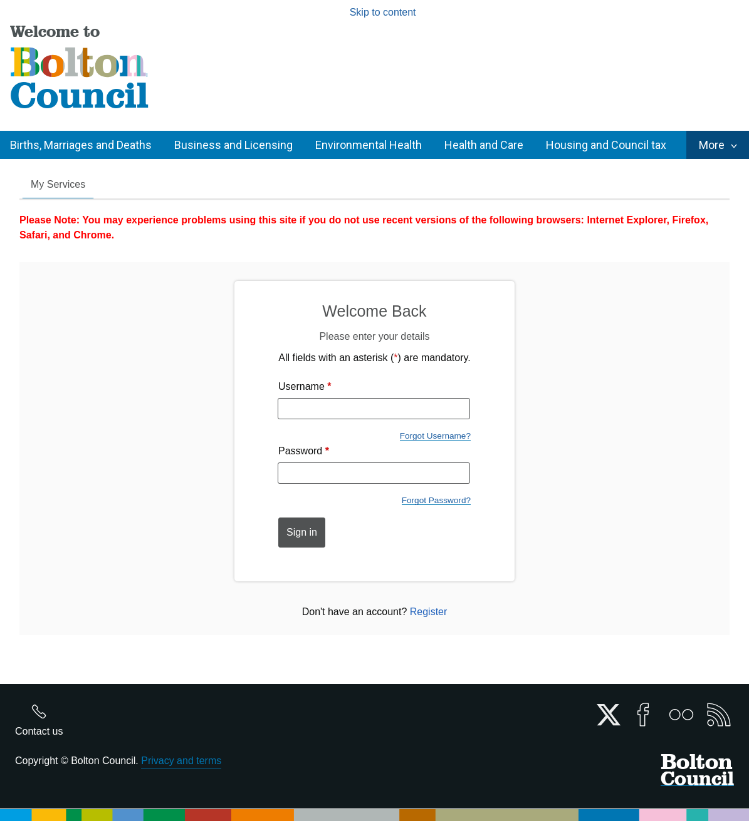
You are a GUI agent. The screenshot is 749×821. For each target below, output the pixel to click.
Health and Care (483, 144)
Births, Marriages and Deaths (81, 144)
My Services (58, 184)
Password (303, 451)
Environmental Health (368, 144)
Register (429, 611)
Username (305, 386)
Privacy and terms (181, 760)
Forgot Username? (435, 436)
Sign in (301, 532)
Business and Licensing (233, 144)
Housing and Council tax (606, 144)
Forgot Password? (436, 500)
